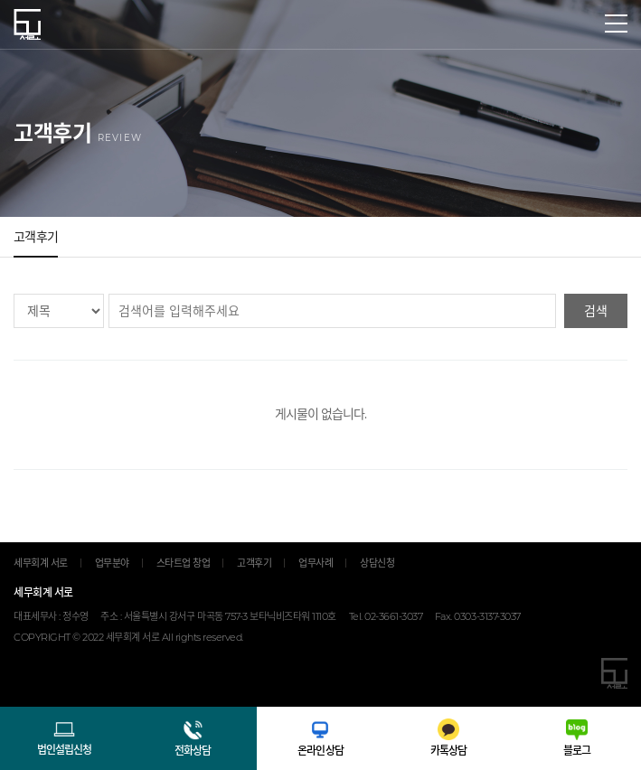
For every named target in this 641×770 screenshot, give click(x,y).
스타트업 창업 (183, 563)
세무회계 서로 (27, 25)
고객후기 (36, 237)
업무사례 (315, 563)
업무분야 (112, 563)
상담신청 (377, 563)
